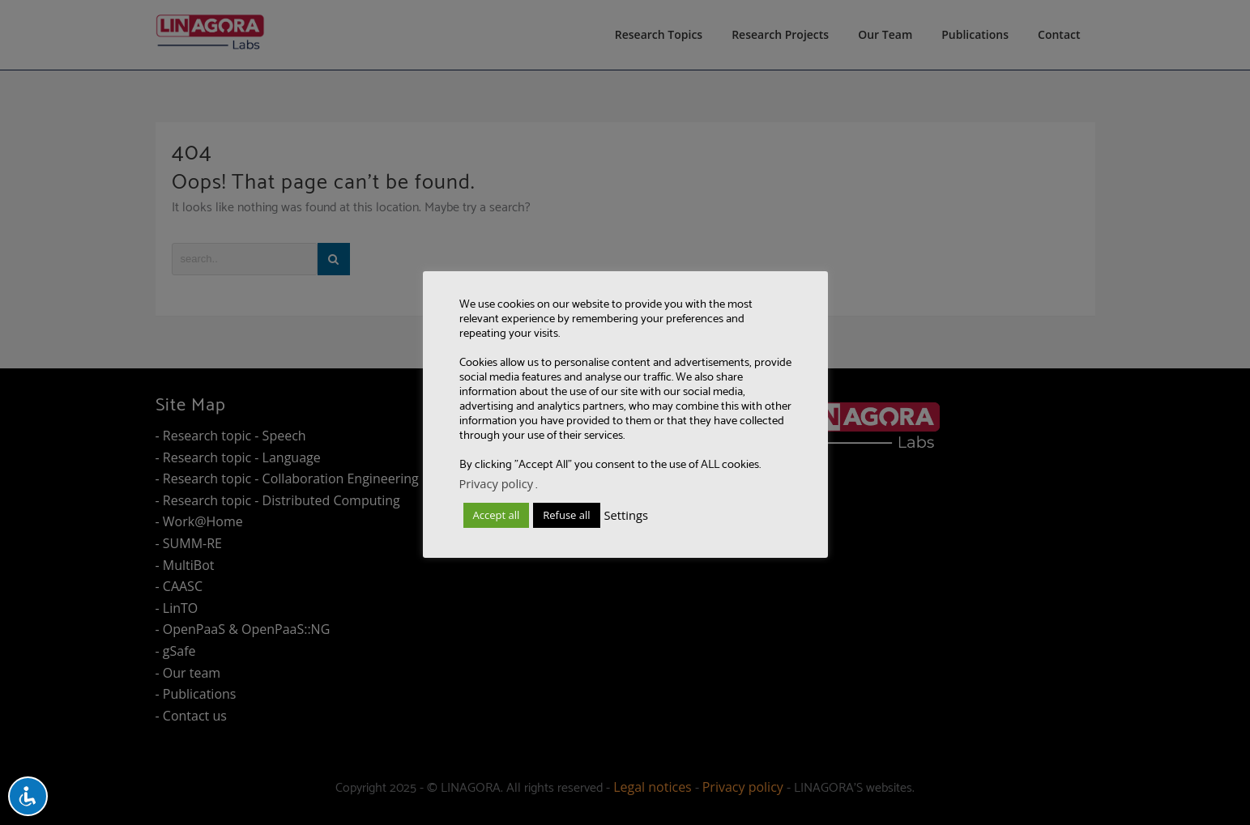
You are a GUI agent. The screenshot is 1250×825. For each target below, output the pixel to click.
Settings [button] (626, 515)
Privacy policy (496, 483)
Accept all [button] (496, 515)
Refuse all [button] (566, 515)
